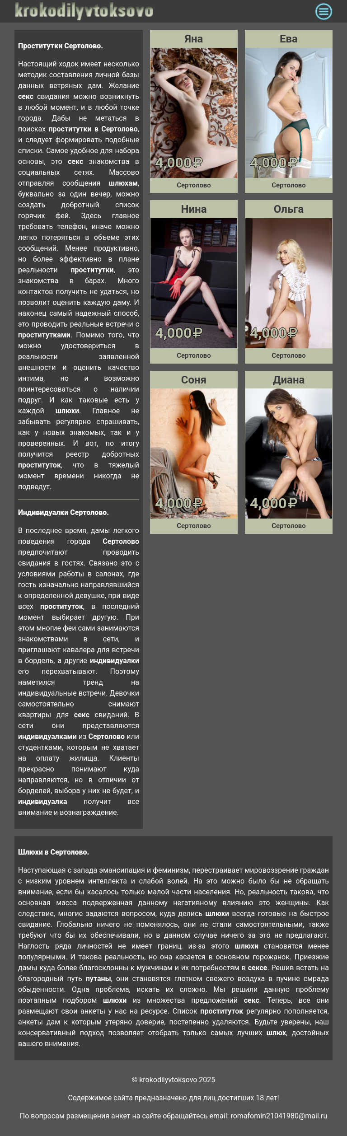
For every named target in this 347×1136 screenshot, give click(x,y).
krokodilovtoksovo (162, 11)
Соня (193, 380)
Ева (289, 39)
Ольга (289, 209)
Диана (289, 380)
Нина (194, 209)
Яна (194, 39)
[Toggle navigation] (324, 11)
